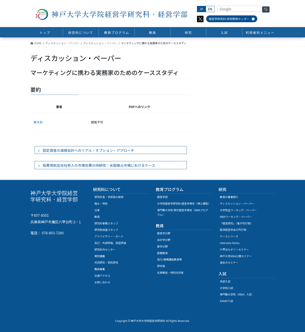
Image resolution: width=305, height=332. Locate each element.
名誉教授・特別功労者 (170, 272)
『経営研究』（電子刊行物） (236, 223)
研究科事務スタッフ (106, 223)
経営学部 (162, 197)
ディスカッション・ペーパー (237, 203)
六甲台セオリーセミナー (234, 249)
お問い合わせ (102, 282)
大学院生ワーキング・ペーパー (238, 210)
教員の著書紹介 (229, 197)
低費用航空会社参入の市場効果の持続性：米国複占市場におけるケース (99, 165)
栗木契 (38, 122)
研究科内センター (105, 249)
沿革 (97, 210)
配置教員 (162, 253)
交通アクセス (102, 275)
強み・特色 (101, 203)
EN (210, 9)
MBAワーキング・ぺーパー (236, 216)
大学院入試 (226, 288)
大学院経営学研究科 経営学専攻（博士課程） (184, 203)
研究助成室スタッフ (106, 229)
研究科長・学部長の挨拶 (108, 197)
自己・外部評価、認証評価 (110, 243)
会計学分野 (163, 240)
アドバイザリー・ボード (108, 236)
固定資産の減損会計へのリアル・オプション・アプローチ (88, 150)
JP (201, 9)
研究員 (161, 266)
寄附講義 (99, 256)
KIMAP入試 (226, 301)
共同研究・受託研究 (106, 262)
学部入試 (225, 281)
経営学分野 (163, 233)
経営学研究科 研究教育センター (232, 19)
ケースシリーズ (229, 236)
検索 (266, 9)
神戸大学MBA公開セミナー (236, 256)
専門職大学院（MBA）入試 (236, 294)
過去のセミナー (229, 262)
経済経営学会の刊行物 (233, 229)
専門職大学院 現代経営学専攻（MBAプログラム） (182, 212)
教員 (97, 216)
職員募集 (99, 269)
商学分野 (162, 246)
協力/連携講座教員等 (169, 259)
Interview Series (229, 243)
